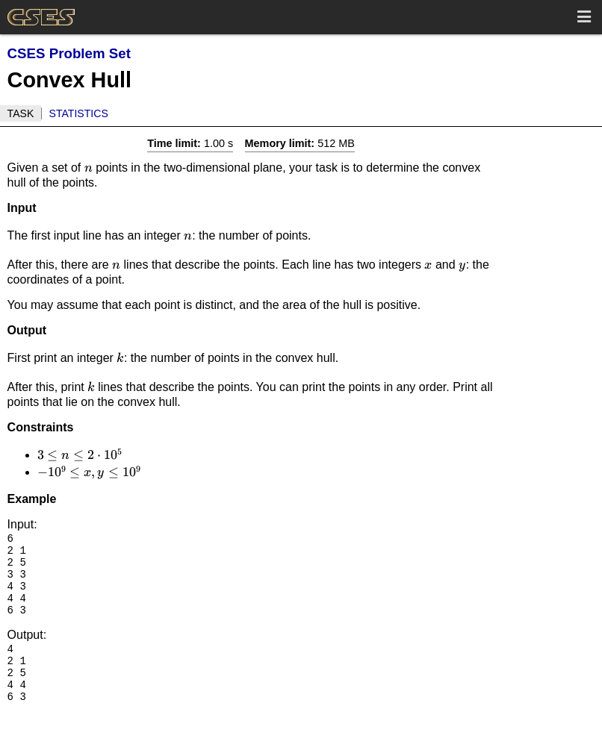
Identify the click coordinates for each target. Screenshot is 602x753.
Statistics (78, 113)
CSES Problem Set (69, 53)
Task (20, 113)
